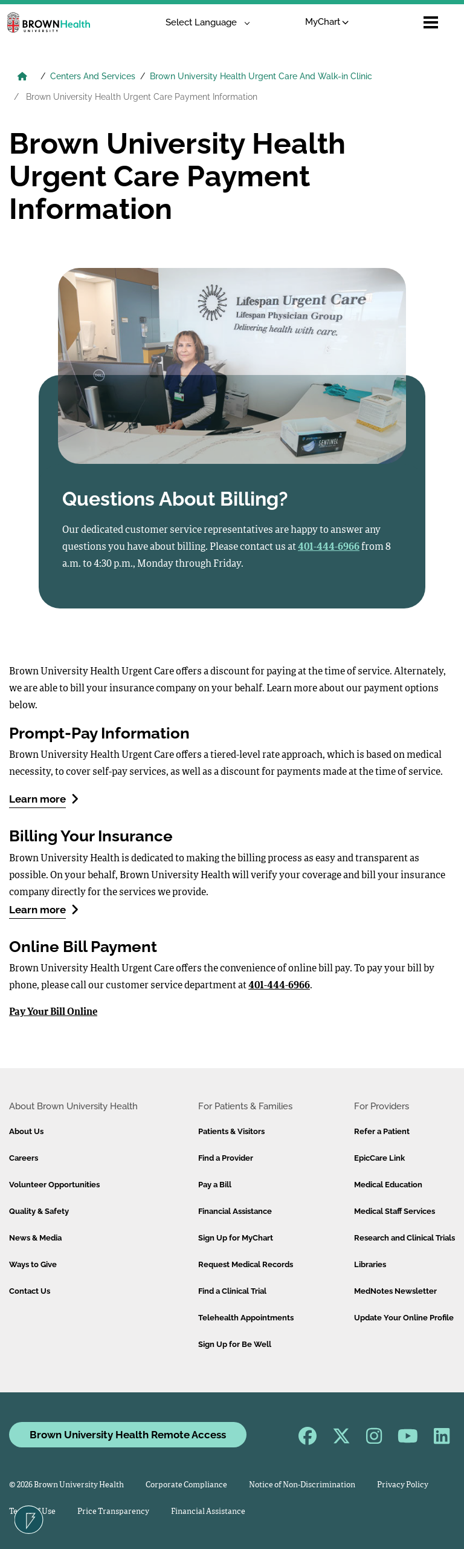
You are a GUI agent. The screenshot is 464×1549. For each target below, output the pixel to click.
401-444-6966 (279, 986)
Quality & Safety (39, 1211)
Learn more (44, 798)
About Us (26, 1131)
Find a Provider (225, 1158)
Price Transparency (113, 1512)
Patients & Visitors (231, 1131)
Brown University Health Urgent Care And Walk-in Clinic (261, 76)
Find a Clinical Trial (232, 1291)
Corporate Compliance (186, 1485)
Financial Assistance (235, 1211)
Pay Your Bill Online (53, 1012)
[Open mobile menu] (431, 22)
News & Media (35, 1237)
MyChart (327, 21)
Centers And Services (92, 76)
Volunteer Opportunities (54, 1184)
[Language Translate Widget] (203, 23)
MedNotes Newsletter (395, 1291)
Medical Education (388, 1184)
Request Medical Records (245, 1264)
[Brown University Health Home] (22, 77)
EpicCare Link (379, 1158)
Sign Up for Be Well (234, 1344)
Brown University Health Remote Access (128, 1435)
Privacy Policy (402, 1485)
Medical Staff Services (394, 1211)
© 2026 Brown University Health (66, 1485)
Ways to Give (33, 1264)
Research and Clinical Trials (404, 1237)
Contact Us (29, 1291)
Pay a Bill (214, 1184)
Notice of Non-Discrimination (302, 1485)
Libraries (370, 1264)
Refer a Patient (382, 1131)
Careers (23, 1158)
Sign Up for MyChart (235, 1237)
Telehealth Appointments (246, 1317)
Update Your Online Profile (404, 1317)
